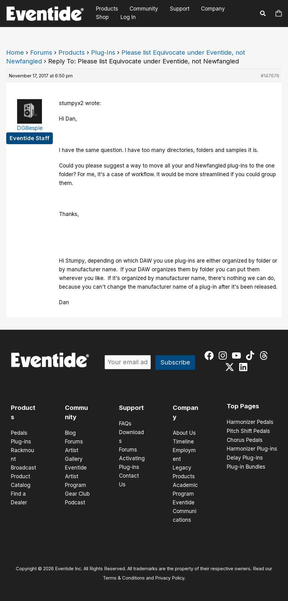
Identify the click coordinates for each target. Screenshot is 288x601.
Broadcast (23, 468)
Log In (104, 17)
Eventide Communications (184, 511)
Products (106, 8)
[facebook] (210, 355)
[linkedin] (245, 367)
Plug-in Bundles (246, 465)
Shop (238, 8)
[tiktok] (251, 355)
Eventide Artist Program (76, 476)
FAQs (125, 423)
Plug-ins (21, 441)
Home (15, 52)
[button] (263, 14)
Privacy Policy (169, 578)
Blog (70, 433)
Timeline (183, 441)
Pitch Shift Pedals (248, 431)
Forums (41, 52)
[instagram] (224, 355)
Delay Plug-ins (245, 457)
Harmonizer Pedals (250, 422)
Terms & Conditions (124, 578)
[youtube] (238, 355)
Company (209, 8)
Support (177, 8)
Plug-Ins (103, 52)
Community (142, 8)
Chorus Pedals (245, 439)
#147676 (270, 76)
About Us (184, 433)
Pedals (19, 433)
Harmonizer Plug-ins (252, 448)
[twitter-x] (231, 367)
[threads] (265, 355)
